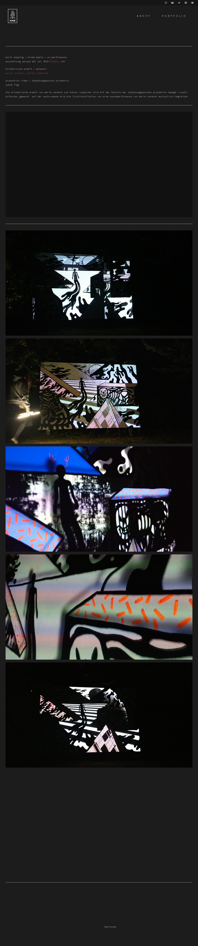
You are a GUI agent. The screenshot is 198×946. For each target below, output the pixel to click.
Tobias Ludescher (37, 73)
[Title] (192, 3)
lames (54, 61)
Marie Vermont (15, 73)
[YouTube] (172, 3)
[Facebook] (186, 3)
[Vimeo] (179, 3)
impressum (110, 926)
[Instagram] (166, 3)
